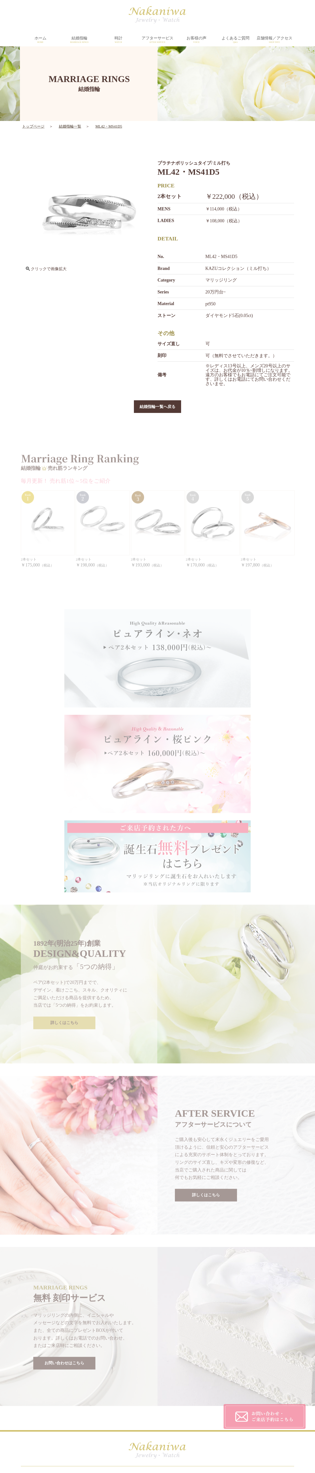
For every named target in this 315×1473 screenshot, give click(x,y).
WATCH (72, 1409)
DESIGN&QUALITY (147, 1388)
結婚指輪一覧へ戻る (157, 406)
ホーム (40, 40)
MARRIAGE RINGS (83, 1399)
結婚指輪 (79, 40)
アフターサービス (157, 40)
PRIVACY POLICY (211, 1399)
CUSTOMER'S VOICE (213, 1388)
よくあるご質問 (235, 40)
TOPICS (136, 1419)
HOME (71, 1388)
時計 (118, 40)
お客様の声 (196, 40)
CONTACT (204, 1409)
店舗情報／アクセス (274, 40)
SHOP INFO (139, 1409)
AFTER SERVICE (144, 1399)
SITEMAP (203, 1419)
